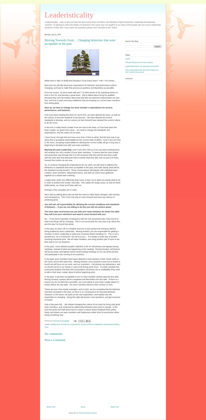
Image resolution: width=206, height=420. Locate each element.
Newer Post (51, 407)
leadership (98, 324)
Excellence (65, 324)
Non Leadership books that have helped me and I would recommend (141, 71)
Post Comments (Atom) (88, 413)
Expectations (75, 324)
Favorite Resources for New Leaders (139, 62)
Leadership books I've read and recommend (142, 66)
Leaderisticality (69, 15)
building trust (55, 324)
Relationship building (111, 324)
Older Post (115, 407)
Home (83, 407)
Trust (46, 327)
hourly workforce (87, 324)
